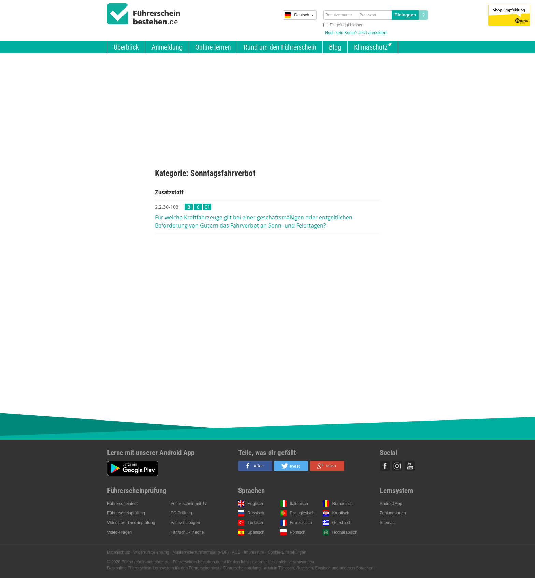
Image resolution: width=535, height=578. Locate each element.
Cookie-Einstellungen (287, 552)
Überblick (126, 47)
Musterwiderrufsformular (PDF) (200, 552)
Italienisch (299, 503)
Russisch (256, 513)
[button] (255, 466)
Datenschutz (118, 552)
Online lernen (213, 47)
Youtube (410, 466)
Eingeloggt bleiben (346, 25)
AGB (236, 552)
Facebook (385, 466)
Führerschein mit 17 (189, 503)
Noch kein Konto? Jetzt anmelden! (356, 32)
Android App (391, 503)
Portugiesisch (302, 513)
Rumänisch (342, 503)
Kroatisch (340, 513)
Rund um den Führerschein (280, 47)
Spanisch (256, 532)
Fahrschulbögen (185, 522)
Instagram (397, 466)
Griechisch (342, 522)
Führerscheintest (122, 503)
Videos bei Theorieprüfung (131, 522)
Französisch (301, 522)
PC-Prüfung (181, 513)
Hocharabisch (344, 532)
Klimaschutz (371, 47)
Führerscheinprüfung (126, 513)
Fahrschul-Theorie (187, 532)
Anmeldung (167, 47)
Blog (335, 47)
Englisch (255, 503)
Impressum (254, 552)
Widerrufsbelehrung (151, 552)
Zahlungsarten (393, 513)
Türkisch (255, 522)
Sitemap (387, 522)
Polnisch (297, 532)
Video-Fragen (119, 532)
